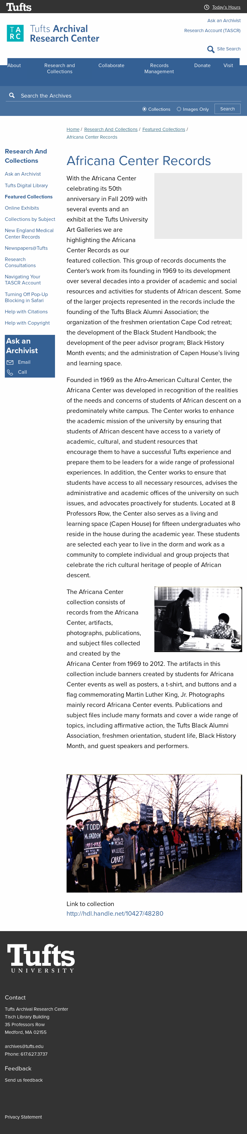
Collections (159, 109)
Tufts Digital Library (26, 185)
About (14, 65)
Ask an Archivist (224, 20)
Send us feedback (24, 1080)
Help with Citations (26, 311)
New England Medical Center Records (29, 233)
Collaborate (111, 65)
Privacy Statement (23, 1117)
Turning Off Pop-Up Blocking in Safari (26, 297)
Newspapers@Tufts (26, 248)
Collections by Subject (30, 219)
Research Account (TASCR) (212, 30)
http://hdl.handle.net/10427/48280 (115, 913)
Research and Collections (59, 68)
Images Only (196, 109)
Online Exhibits (22, 208)
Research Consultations (20, 262)
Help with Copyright (27, 323)
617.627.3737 (34, 1054)
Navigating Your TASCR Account (23, 279)
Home (73, 129)
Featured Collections (29, 196)
